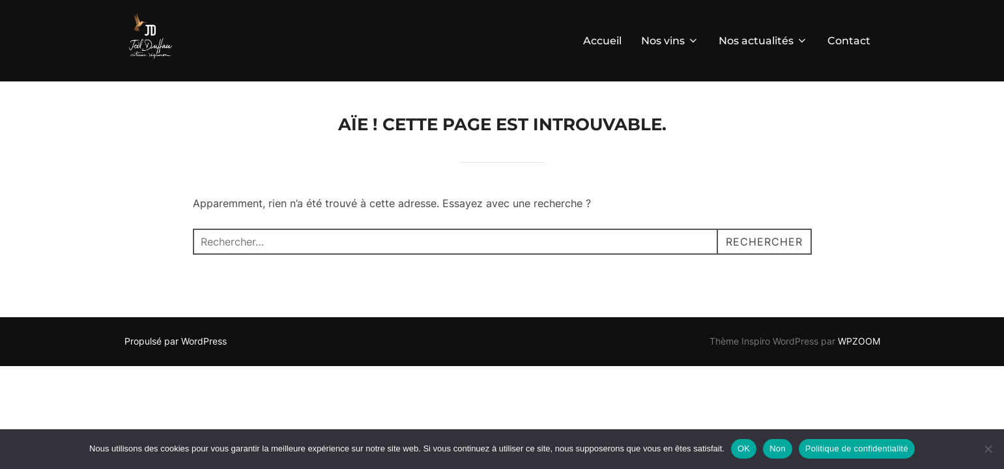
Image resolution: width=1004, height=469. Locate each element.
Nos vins (670, 41)
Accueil (602, 41)
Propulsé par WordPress (175, 341)
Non (777, 448)
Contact (848, 41)
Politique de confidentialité (856, 448)
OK (744, 448)
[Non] (987, 448)
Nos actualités (763, 41)
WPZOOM (859, 341)
